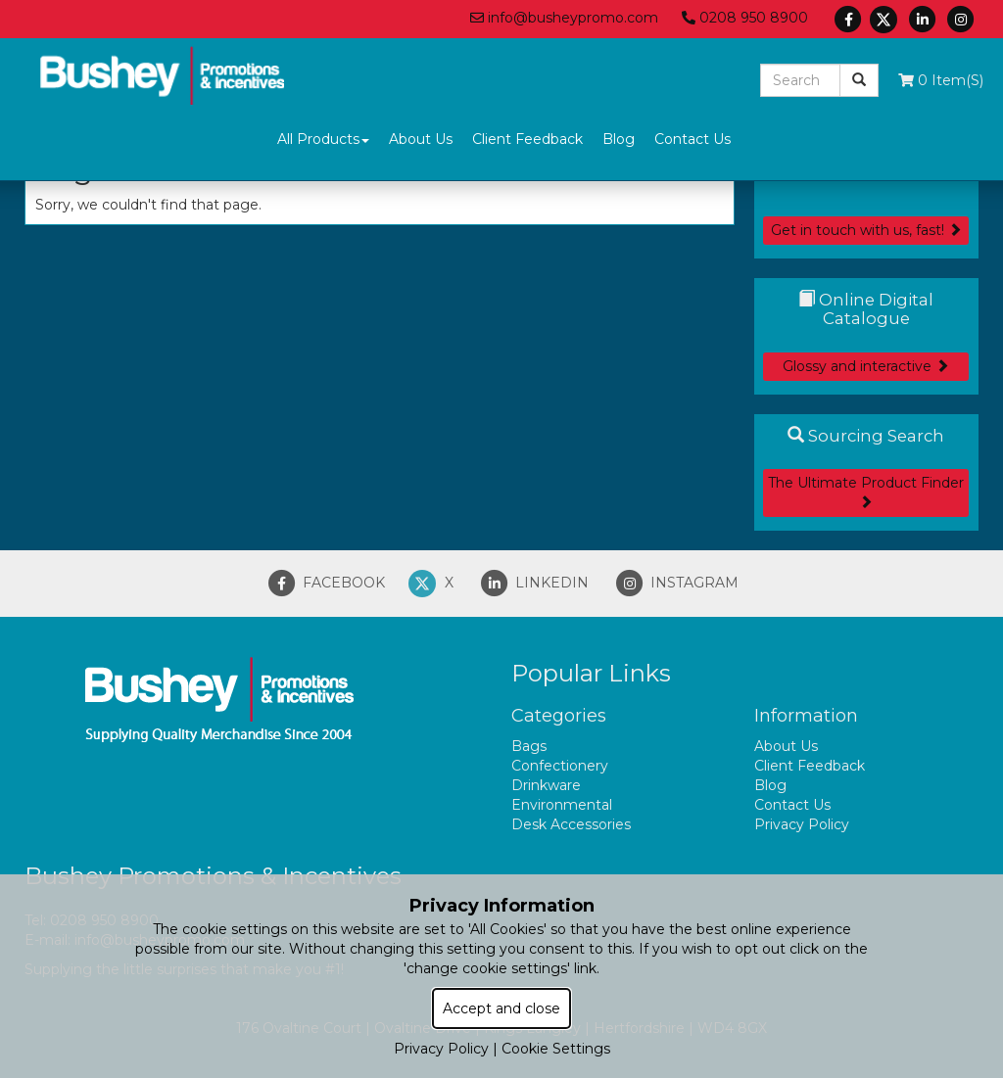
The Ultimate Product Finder (866, 491)
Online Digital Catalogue (865, 308)
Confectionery (559, 765)
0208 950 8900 (745, 17)
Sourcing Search (866, 435)
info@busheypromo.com (564, 17)
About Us (421, 139)
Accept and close (501, 1008)
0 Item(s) (940, 80)
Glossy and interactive (866, 366)
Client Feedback (527, 139)
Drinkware (546, 785)
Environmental (561, 805)
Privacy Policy (801, 824)
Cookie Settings (556, 1048)
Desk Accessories (571, 824)
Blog (618, 139)
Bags (529, 746)
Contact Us (692, 139)
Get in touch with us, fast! (866, 230)
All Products (323, 139)
